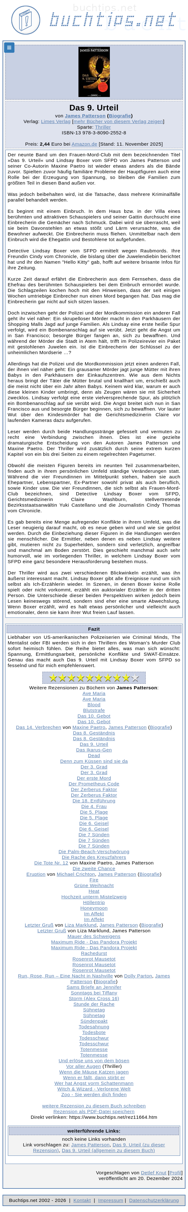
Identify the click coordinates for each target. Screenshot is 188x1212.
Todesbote (94, 1032)
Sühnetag (94, 1009)
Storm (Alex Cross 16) (94, 998)
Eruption (36, 874)
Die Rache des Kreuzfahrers (94, 857)
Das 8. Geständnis (94, 732)
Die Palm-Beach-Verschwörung (94, 851)
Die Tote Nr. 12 (51, 862)
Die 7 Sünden (94, 834)
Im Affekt (94, 913)
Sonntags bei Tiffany (94, 992)
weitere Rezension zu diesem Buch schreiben (94, 1105)
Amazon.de (84, 144)
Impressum (110, 1200)
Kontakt (82, 1200)
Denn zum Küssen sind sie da (94, 761)
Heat (94, 891)
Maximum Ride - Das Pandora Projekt (94, 942)
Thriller (103, 127)
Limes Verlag (56, 121)
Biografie (120, 115)
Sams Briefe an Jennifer (94, 987)
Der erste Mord (94, 778)
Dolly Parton (138, 975)
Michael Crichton (76, 874)
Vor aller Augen (83, 1066)
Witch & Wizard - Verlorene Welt (94, 1088)
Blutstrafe (94, 710)
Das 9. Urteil (94, 744)
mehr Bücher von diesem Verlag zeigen (118, 121)
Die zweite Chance (94, 868)
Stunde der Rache (94, 1004)
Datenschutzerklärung (154, 1200)
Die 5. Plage (94, 812)
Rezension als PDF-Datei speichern (94, 1111)
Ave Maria (94, 693)
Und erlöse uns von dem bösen (94, 1060)
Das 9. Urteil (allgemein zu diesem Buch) (108, 1150)
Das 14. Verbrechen (38, 727)
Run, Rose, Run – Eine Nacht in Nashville (65, 975)
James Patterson (85, 115)
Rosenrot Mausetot (94, 959)
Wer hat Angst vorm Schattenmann (93, 1083)
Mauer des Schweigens (94, 936)
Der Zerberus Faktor (94, 789)
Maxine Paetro (89, 727)
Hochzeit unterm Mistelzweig (94, 896)
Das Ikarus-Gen (94, 749)
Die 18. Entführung (94, 800)
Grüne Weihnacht (94, 885)
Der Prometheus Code (94, 783)
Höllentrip (94, 902)
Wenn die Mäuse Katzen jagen (94, 1072)
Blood (94, 704)
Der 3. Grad (94, 766)
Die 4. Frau (94, 806)
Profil (175, 1172)
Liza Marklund (81, 925)
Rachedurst (94, 953)
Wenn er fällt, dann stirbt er (94, 1077)
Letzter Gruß (39, 925)
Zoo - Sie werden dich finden (93, 1094)
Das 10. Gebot (94, 716)
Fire (93, 879)
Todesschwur (94, 1038)
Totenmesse (94, 1049)
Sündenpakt (94, 1021)
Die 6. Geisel (94, 823)
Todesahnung (94, 1026)
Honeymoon (94, 908)
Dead (94, 755)
